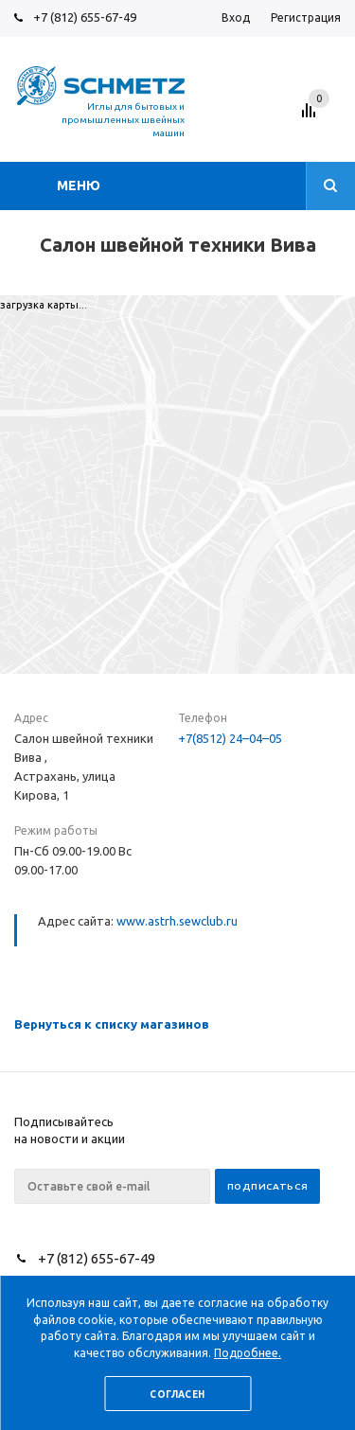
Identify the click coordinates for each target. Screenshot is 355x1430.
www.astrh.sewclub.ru (177, 920)
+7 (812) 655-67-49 (84, 17)
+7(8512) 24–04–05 (230, 738)
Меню (78, 185)
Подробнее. (247, 1353)
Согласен (177, 1394)
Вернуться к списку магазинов (111, 1024)
